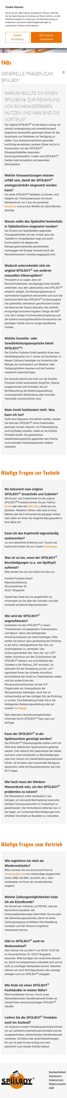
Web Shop (34, 506)
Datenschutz (56, 1080)
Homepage (50, 546)
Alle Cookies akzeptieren (46, 37)
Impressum (55, 1076)
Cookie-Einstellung (17, 37)
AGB (51, 1088)
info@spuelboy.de (15, 874)
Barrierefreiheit (57, 1072)
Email (8, 506)
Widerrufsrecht (57, 1084)
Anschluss (11, 206)
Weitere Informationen (28, 25)
